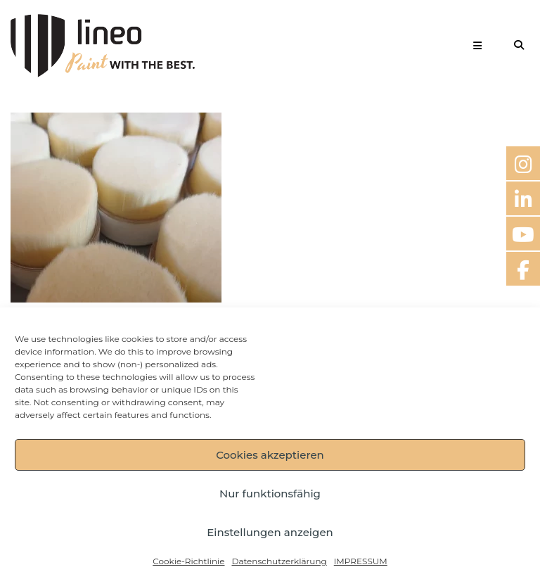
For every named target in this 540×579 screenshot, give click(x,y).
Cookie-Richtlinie (188, 561)
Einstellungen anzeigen (270, 532)
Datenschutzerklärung (278, 561)
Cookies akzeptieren (270, 455)
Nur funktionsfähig (270, 493)
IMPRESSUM (360, 561)
